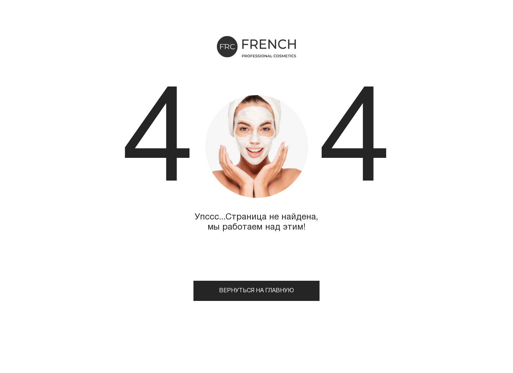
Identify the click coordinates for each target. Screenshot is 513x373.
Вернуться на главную (256, 290)
